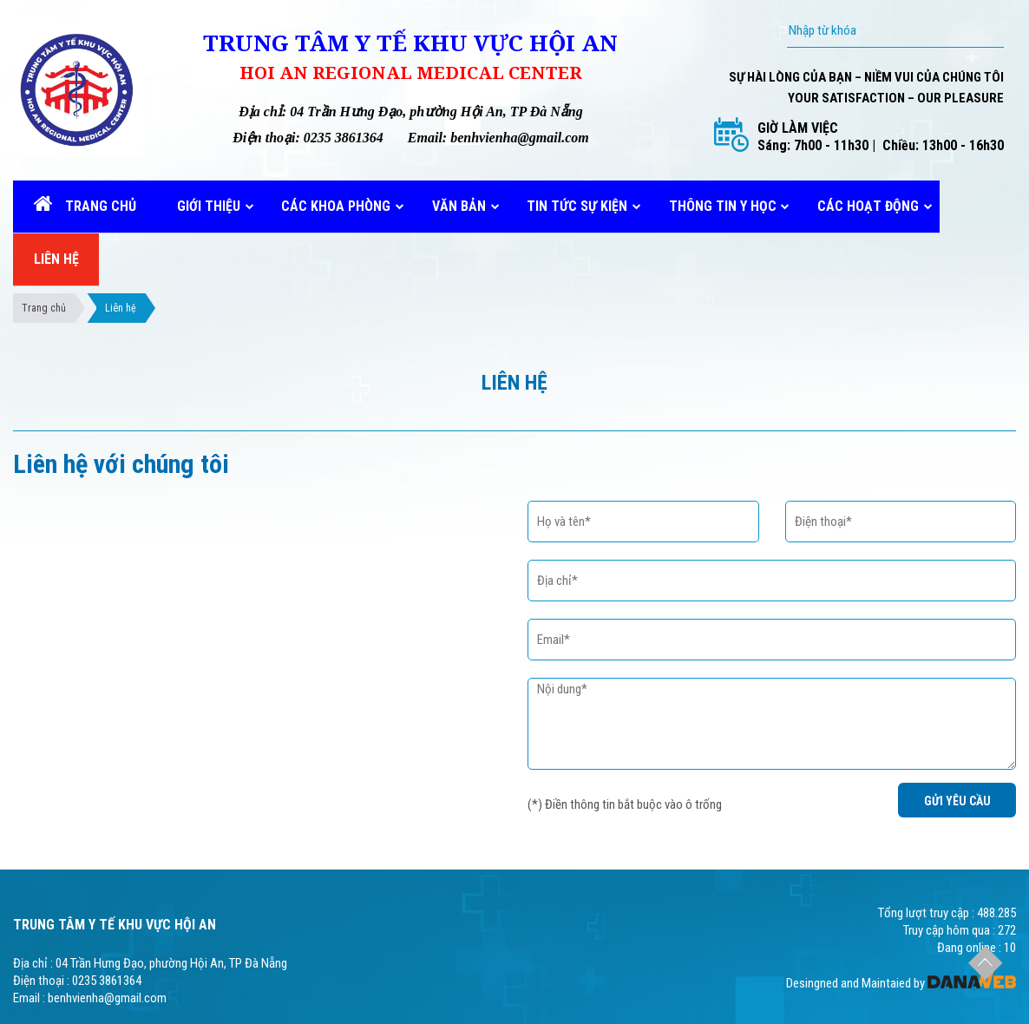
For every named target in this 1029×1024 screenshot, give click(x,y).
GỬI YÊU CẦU (957, 801)
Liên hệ (120, 308)
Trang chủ (44, 308)
